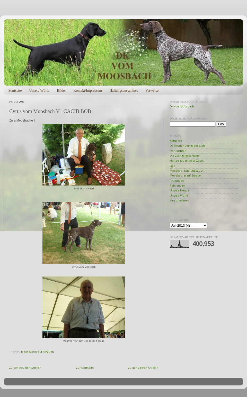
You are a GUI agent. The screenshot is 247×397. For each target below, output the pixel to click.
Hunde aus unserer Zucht (187, 160)
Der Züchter (178, 151)
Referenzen (177, 185)
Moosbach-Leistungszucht (187, 170)
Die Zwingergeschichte (185, 156)
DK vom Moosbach (182, 106)
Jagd (172, 166)
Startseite (15, 91)
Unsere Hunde (179, 190)
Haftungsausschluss (123, 91)
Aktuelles (176, 141)
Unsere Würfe (39, 91)
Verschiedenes (179, 200)
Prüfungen (177, 180)
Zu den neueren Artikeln (25, 368)
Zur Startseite (85, 368)
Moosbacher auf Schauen (37, 352)
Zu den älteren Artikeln (143, 368)
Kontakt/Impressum (87, 91)
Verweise (151, 91)
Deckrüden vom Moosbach (187, 145)
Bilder (61, 91)
